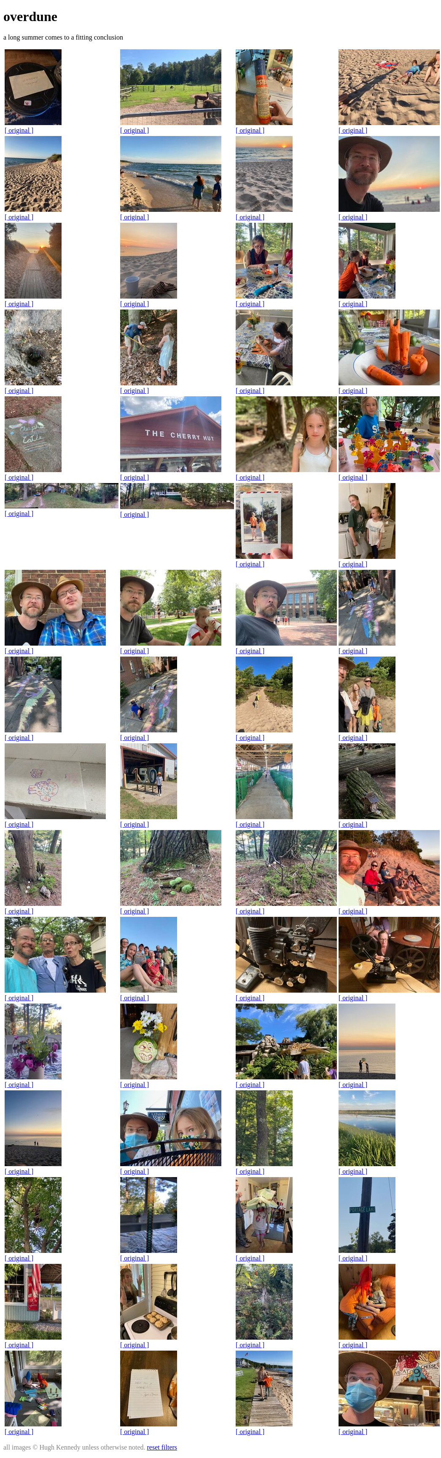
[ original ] (19, 130)
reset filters (162, 1447)
